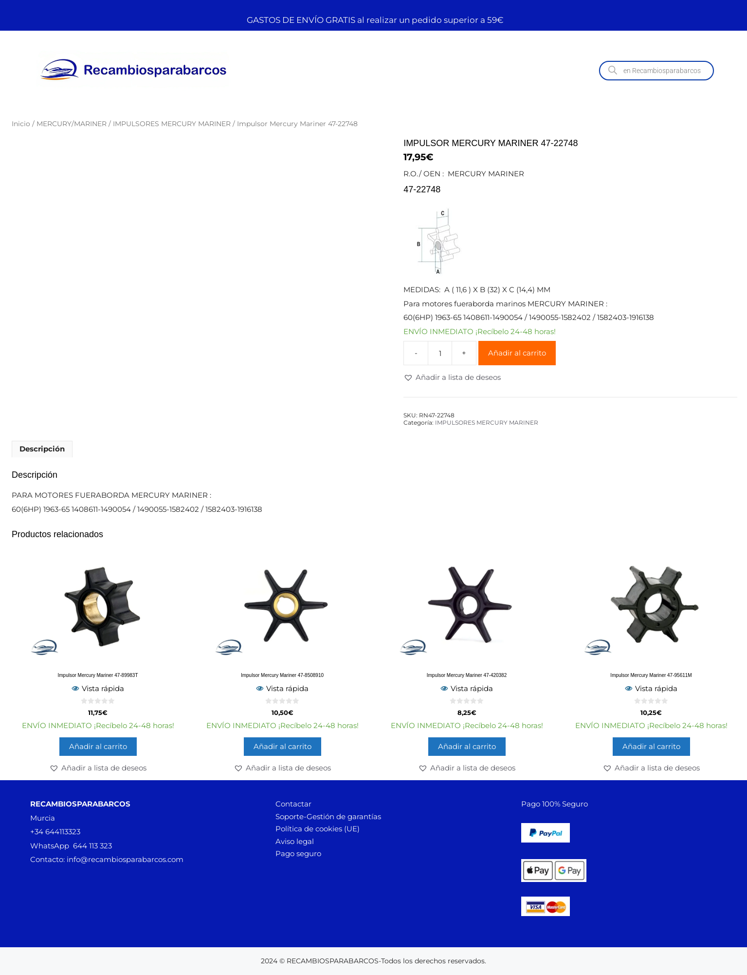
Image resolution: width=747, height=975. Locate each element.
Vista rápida (98, 688)
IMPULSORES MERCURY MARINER (172, 124)
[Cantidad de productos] (440, 353)
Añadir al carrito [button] (98, 746)
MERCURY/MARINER (71, 124)
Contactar (293, 803)
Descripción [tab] (42, 448)
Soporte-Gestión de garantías (328, 816)
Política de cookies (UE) (317, 828)
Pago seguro (298, 853)
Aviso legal (294, 841)
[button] (452, 377)
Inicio (21, 124)
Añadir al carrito (517, 352)
